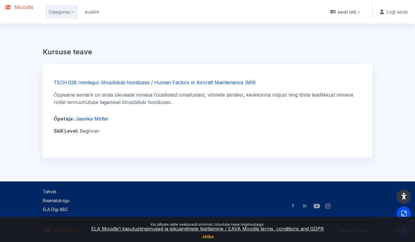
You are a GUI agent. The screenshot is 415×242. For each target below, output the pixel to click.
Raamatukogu (56, 200)
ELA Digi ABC (55, 209)
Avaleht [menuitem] (92, 11)
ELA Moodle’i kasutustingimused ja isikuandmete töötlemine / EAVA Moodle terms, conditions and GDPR (207, 229)
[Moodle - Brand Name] (19, 7)
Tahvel (49, 191)
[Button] (404, 214)
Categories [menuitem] (59, 11)
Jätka (208, 236)
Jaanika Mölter (92, 119)
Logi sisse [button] (394, 12)
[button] (345, 12)
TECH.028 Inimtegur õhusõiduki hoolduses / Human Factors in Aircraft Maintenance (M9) (155, 82)
